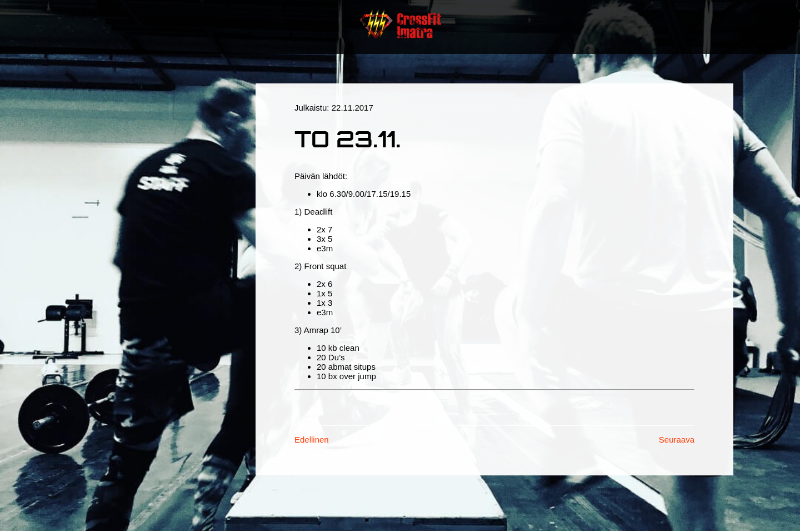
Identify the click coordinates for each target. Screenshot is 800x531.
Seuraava (676, 439)
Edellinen (311, 439)
